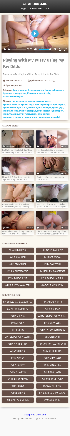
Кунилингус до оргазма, (15, 93)
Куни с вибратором (17, 271)
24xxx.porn (28, 414)
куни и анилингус (18, 344)
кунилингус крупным (17, 400)
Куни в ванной (18, 257)
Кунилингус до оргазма (52, 271)
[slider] (17, 49)
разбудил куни (18, 393)
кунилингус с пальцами (52, 393)
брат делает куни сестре (18, 337)
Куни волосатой (52, 257)
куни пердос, (59, 104)
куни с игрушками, (26, 107)
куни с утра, (58, 107)
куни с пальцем (52, 358)
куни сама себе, (10, 111)
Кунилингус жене (17, 278)
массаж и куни (52, 400)
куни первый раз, (43, 104)
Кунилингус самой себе (18, 285)
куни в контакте (52, 372)
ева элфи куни (18, 351)
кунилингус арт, (30, 117)
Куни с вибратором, (54, 90)
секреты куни (52, 337)
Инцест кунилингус (52, 250)
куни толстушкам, (28, 114)
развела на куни (18, 372)
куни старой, (57, 111)
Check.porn (41, 414)
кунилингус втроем (52, 379)
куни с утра (18, 330)
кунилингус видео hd (49, 117)
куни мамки (17, 358)
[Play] (4, 49)
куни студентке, (11, 114)
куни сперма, (43, 111)
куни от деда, (27, 104)
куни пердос (17, 386)
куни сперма (17, 316)
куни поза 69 (18, 365)
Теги (47, 8)
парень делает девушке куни (18, 302)
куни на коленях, (18, 101)
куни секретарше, (28, 111)
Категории (36, 8)
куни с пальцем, (44, 107)
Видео (24, 8)
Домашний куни (18, 250)
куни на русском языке (52, 330)
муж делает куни (52, 386)
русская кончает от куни (52, 344)
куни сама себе (52, 323)
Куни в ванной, (20, 90)
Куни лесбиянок (18, 264)
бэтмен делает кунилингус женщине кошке (53, 316)
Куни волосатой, (36, 90)
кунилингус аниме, (12, 117)
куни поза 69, (9, 107)
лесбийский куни (52, 302)
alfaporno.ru (35, 4)
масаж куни (17, 323)
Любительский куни (13, 96)
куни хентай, (44, 114)
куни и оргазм (52, 309)
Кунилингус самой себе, (39, 93)
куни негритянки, (11, 104)
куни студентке (52, 365)
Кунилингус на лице (52, 278)
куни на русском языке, (39, 101)
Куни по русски (52, 264)
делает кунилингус (17, 309)
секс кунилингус (52, 351)
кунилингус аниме (17, 379)
